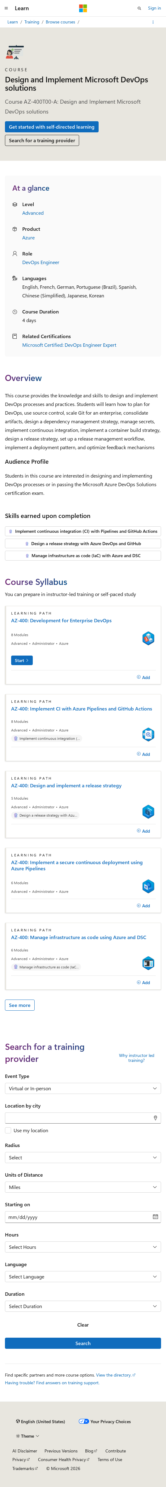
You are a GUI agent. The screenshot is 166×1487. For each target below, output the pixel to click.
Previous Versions (61, 1451)
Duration (14, 1293)
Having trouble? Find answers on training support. (52, 1383)
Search (83, 1343)
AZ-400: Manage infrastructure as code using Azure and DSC (78, 937)
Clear (83, 1324)
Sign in (154, 8)
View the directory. (114, 1375)
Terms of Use (110, 1459)
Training (32, 22)
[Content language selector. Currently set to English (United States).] (40, 1422)
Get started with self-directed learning (52, 126)
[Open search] (139, 8)
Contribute (115, 1451)
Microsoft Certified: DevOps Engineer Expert (69, 345)
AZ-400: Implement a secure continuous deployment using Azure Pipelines (77, 865)
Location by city (22, 1105)
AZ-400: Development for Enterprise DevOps (61, 620)
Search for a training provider (42, 140)
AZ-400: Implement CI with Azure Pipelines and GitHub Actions (81, 709)
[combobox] (83, 1118)
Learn (13, 22)
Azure (28, 237)
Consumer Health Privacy (62, 1459)
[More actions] (153, 22)
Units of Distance (24, 1174)
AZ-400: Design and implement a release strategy (66, 785)
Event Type (17, 1076)
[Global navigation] (6, 8)
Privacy (19, 1459)
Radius (12, 1145)
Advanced (33, 212)
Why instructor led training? (136, 1058)
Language (16, 1264)
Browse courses (61, 22)
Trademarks (23, 1468)
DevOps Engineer (40, 262)
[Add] (143, 677)
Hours (12, 1234)
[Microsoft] (83, 8)
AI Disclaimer (24, 1451)
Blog (89, 1451)
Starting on (17, 1204)
